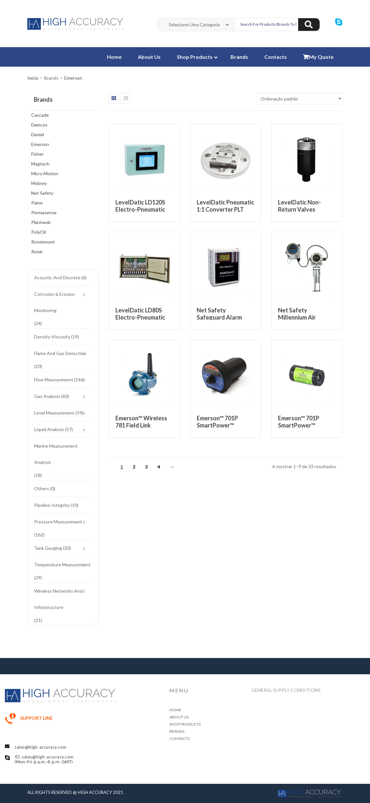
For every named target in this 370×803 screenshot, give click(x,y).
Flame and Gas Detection (60, 353)
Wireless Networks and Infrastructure (58, 599)
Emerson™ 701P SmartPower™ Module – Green (299, 425)
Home (114, 57)
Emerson (40, 144)
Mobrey (39, 183)
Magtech (40, 163)
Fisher (37, 154)
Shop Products (195, 57)
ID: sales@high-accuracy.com (44, 756)
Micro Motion (44, 173)
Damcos (39, 124)
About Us (149, 57)
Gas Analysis (47, 396)
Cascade (40, 115)
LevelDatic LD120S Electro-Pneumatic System (140, 209)
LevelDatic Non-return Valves (299, 206)
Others (41, 488)
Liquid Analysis (49, 429)
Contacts (275, 57)
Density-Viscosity (52, 336)
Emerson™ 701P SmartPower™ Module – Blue (217, 425)
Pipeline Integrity (52, 505)
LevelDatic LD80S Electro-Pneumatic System (140, 317)
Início (32, 78)
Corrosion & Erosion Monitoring (54, 302)
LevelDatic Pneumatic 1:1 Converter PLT (225, 206)
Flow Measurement (53, 379)
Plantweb (41, 222)
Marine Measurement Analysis (56, 454)
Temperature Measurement (62, 564)
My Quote (318, 57)
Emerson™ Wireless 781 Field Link (141, 422)
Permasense (44, 212)
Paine (37, 202)
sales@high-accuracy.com (41, 747)
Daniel (37, 134)
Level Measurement (54, 412)
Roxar (37, 251)
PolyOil (38, 232)
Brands (239, 57)
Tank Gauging (48, 548)
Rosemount (43, 241)
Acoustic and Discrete (57, 277)
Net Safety (42, 193)
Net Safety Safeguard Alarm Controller (219, 317)
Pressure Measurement (58, 521)
